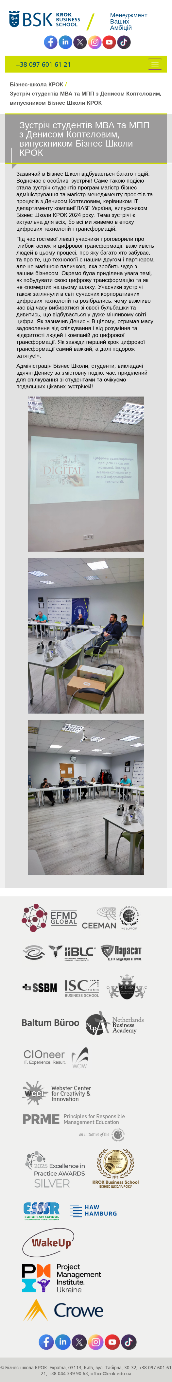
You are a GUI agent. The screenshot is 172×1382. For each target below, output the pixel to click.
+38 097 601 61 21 (43, 64)
